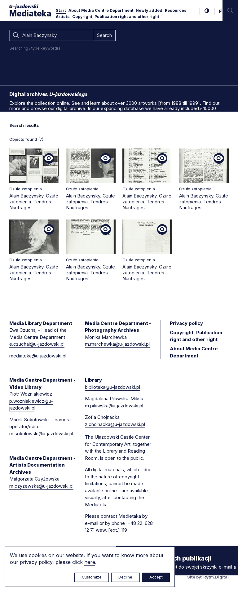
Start (61, 10)
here (89, 562)
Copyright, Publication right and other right (115, 16)
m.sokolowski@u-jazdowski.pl (41, 434)
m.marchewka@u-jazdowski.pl (117, 344)
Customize (92, 577)
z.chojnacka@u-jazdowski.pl (115, 424)
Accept (156, 577)
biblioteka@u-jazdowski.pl (112, 387)
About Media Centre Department (101, 10)
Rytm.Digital (216, 576)
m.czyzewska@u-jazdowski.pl (41, 486)
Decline (125, 577)
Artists (63, 16)
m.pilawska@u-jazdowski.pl (114, 406)
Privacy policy (186, 323)
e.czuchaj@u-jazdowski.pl (36, 344)
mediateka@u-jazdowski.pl (37, 356)
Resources (176, 10)
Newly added (149, 10)
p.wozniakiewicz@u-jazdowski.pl (31, 404)
